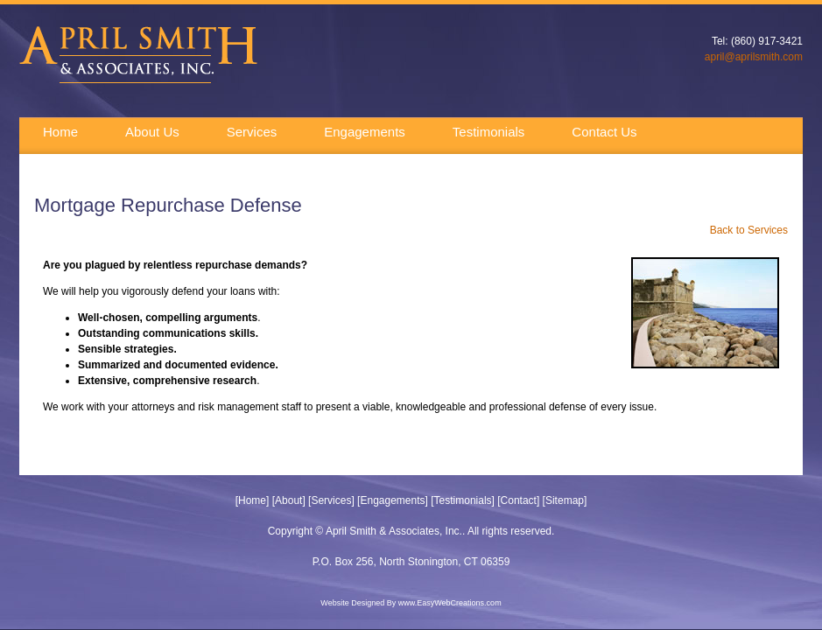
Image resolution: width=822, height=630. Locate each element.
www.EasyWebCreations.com (450, 602)
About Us (152, 131)
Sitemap (564, 500)
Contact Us (604, 131)
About (288, 500)
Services (252, 131)
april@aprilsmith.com (754, 57)
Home (60, 131)
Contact (519, 500)
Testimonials (489, 131)
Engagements (364, 131)
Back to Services (749, 230)
